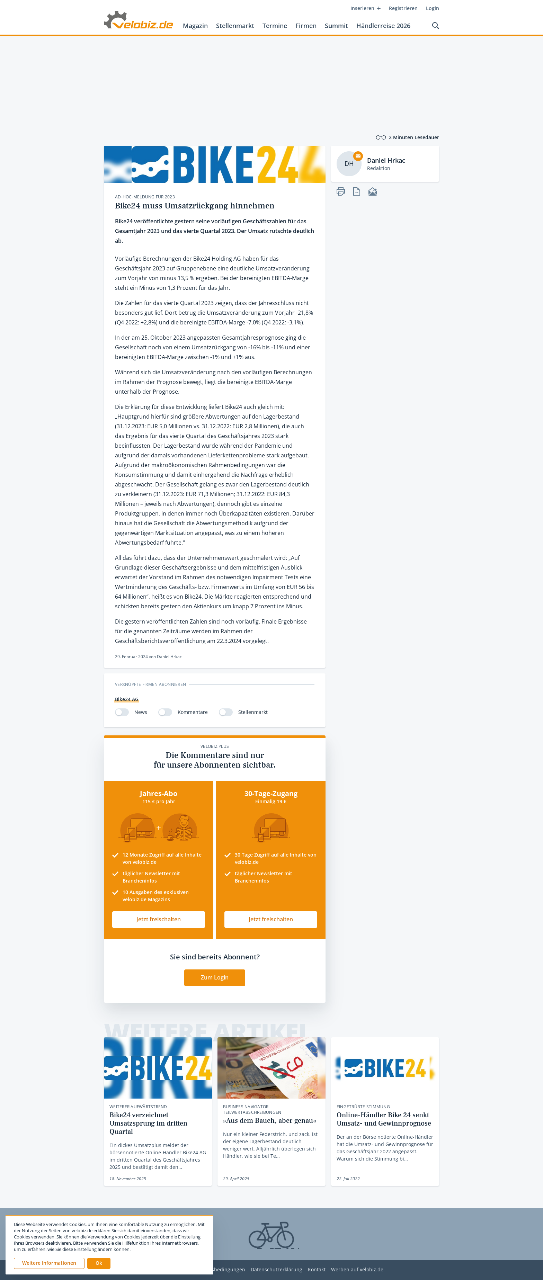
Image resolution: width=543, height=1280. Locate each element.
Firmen (306, 25)
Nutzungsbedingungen (218, 1270)
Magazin (195, 25)
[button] (98, 1263)
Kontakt (317, 1270)
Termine (274, 25)
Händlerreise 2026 (383, 25)
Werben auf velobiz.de (357, 1270)
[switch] (122, 712)
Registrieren (403, 8)
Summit (336, 25)
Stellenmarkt (235, 25)
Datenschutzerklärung (276, 1270)
